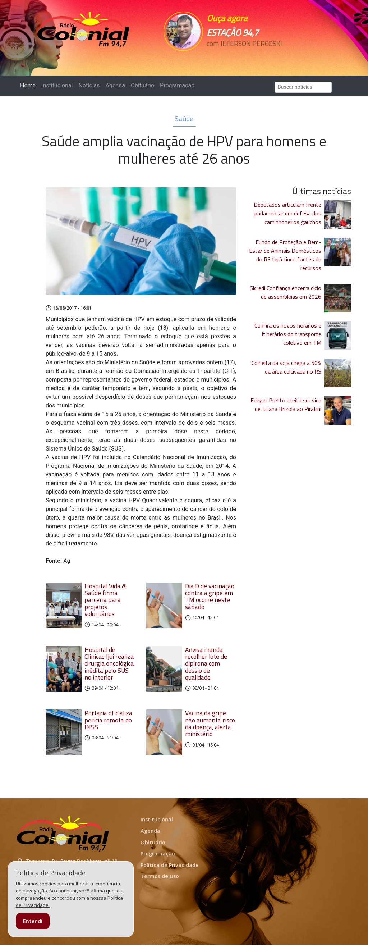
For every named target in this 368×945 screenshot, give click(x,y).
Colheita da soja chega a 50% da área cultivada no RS (286, 367)
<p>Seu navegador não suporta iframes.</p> (239, 56)
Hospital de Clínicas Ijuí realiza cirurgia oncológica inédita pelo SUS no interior (109, 663)
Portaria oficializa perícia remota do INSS (108, 720)
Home (29, 85)
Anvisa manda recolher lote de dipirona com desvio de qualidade (206, 663)
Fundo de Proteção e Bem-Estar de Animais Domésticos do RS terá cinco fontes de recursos (285, 255)
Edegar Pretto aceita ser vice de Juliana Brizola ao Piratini (285, 404)
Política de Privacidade (170, 865)
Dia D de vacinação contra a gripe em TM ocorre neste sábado (209, 596)
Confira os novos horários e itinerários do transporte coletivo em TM (287, 334)
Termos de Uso (160, 876)
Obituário (142, 85)
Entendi (32, 921)
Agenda (115, 85)
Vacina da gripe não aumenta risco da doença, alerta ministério (210, 723)
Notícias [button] (89, 85)
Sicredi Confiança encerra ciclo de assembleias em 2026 (285, 292)
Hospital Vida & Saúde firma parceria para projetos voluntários (105, 599)
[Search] (303, 87)
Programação (177, 85)
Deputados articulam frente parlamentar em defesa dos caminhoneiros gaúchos (287, 213)
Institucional (57, 85)
